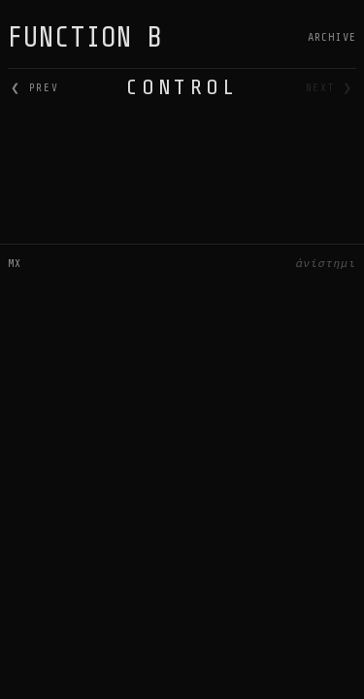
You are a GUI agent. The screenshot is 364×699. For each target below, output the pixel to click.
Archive (332, 37)
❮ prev (34, 88)
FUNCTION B (85, 37)
